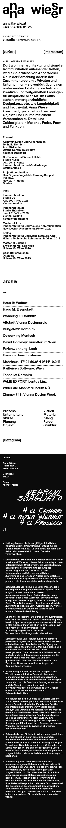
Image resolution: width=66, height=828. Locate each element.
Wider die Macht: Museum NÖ (26, 388)
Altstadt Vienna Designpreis (25, 323)
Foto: (18, 61)
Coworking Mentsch (19, 336)
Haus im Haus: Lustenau (22, 355)
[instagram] (12, 440)
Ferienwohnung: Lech (20, 349)
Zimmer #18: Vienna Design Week (29, 395)
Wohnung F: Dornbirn (19, 316)
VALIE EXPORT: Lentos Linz (25, 381)
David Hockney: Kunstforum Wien (29, 342)
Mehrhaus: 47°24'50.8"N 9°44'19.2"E (31, 362)
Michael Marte (10, 485)
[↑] (4, 529)
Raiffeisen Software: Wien (23, 368)
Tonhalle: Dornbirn (17, 375)
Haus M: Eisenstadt (18, 309)
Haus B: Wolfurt (15, 303)
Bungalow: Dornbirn (19, 329)
